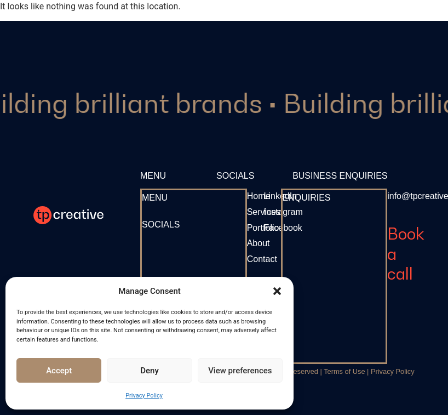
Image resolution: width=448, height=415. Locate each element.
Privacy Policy (144, 395)
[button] (277, 291)
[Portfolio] (263, 227)
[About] (258, 243)
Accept (59, 371)
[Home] (259, 196)
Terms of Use (344, 371)
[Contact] (262, 259)
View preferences (240, 371)
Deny (149, 371)
